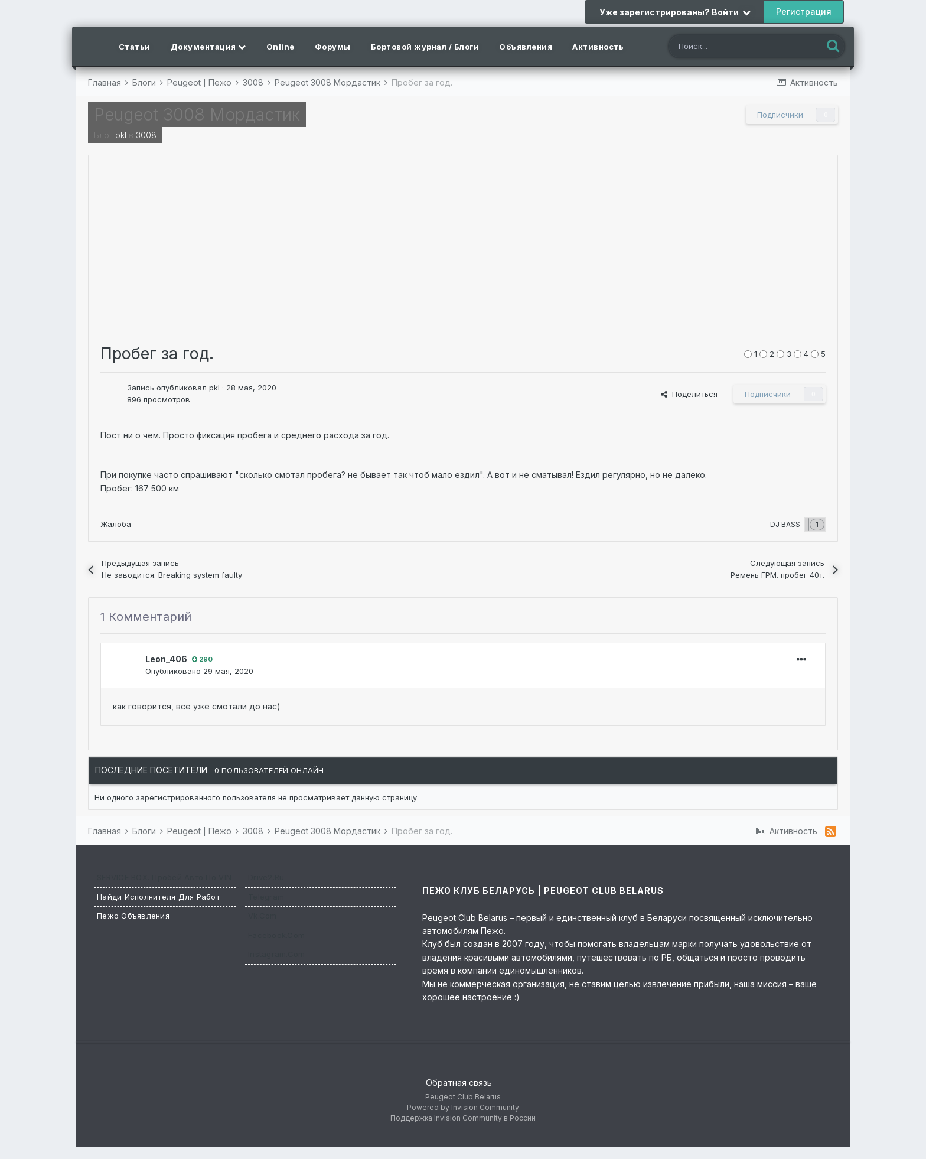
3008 (146, 135)
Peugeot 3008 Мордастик (197, 115)
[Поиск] (734, 47)
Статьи (135, 46)
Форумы (333, 46)
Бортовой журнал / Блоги (425, 46)
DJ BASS (785, 524)
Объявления (525, 46)
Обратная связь (459, 1082)
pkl (120, 135)
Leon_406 (166, 659)
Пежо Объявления (133, 915)
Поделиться (689, 394)
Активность (598, 46)
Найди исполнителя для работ (158, 896)
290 (202, 659)
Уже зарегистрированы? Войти (675, 12)
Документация (208, 46)
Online (280, 46)
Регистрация (804, 11)
